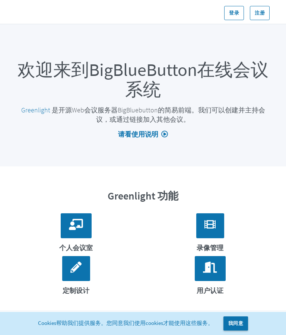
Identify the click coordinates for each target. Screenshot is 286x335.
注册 (260, 13)
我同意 (235, 323)
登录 (234, 13)
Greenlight (35, 110)
